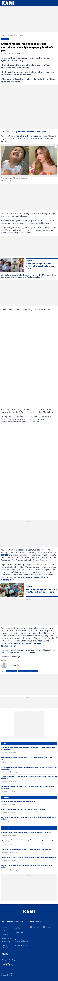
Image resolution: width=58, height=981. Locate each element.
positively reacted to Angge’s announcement (21, 644)
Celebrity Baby (11, 671)
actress (4, 554)
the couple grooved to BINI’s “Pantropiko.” (26, 578)
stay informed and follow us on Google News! (32, 131)
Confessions (4, 752)
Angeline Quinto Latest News (27, 671)
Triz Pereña (20, 53)
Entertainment (12, 35)
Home (3, 35)
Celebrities (22, 35)
